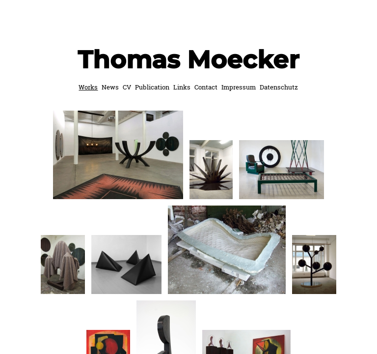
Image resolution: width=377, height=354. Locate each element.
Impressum (238, 87)
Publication (152, 87)
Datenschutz (279, 87)
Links (181, 87)
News (110, 87)
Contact (205, 87)
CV (127, 87)
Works (88, 87)
